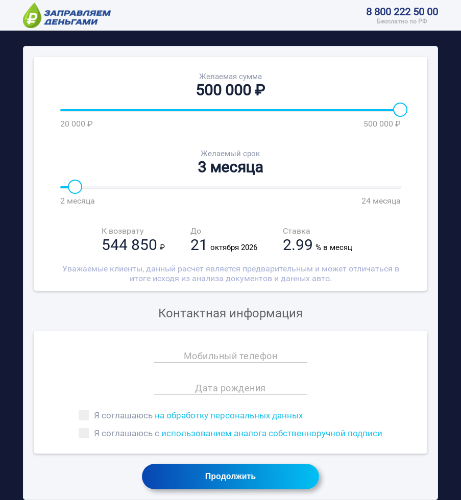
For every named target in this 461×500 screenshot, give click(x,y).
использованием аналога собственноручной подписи (271, 433)
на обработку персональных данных (229, 415)
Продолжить (230, 476)
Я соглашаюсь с (230, 433)
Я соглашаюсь (191, 415)
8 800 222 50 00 (402, 12)
